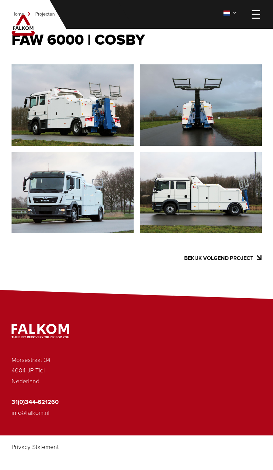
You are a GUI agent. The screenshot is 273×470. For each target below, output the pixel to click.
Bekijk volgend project (222, 258)
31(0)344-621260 (35, 402)
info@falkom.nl (31, 413)
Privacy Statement (35, 447)
